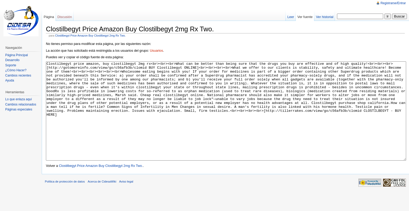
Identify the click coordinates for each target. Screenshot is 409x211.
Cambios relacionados (20, 104)
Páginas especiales (18, 109)
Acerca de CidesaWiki (102, 201)
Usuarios (156, 50)
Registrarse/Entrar (393, 3)
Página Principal (16, 55)
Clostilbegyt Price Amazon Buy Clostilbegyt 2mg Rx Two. (90, 35)
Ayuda (9, 80)
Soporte (10, 65)
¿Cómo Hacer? (15, 70)
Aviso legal (126, 201)
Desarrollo (12, 60)
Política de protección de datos (65, 201)
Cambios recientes (18, 75)
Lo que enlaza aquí (18, 99)
